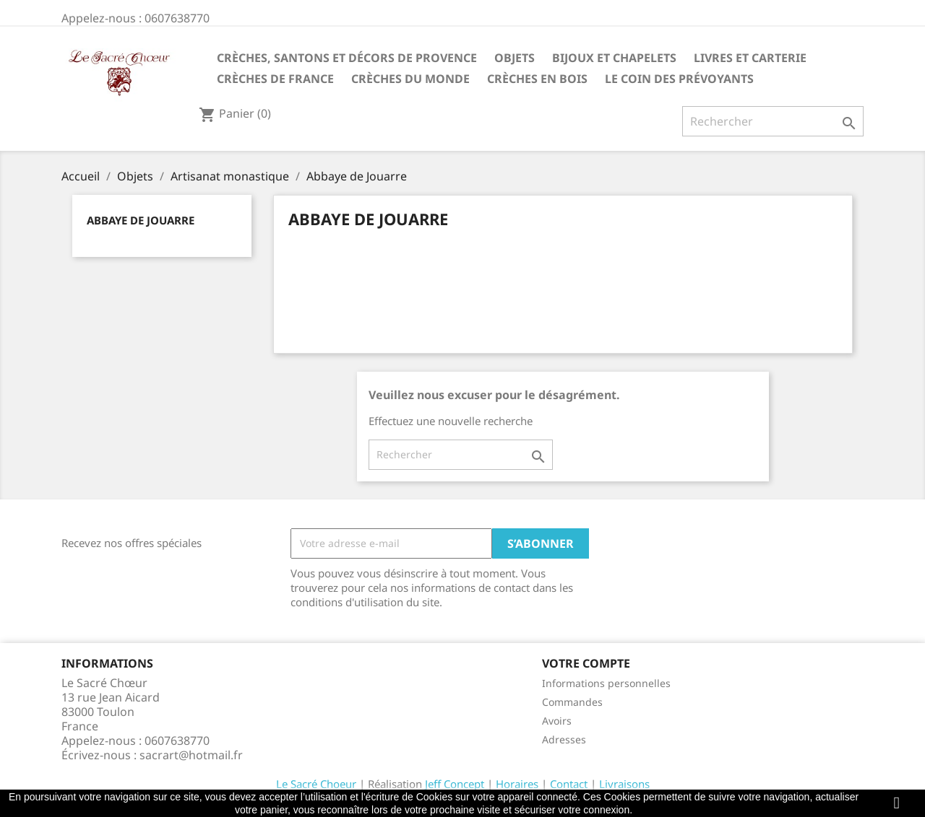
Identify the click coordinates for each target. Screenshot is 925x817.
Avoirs (557, 721)
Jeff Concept (454, 784)
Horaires (517, 784)
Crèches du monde (410, 79)
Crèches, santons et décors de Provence (347, 58)
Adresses (564, 739)
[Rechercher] (773, 121)
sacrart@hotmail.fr (191, 755)
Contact (569, 784)
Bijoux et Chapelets (614, 58)
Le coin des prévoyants (679, 79)
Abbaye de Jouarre (140, 220)
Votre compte (586, 663)
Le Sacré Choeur (316, 784)
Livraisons (624, 784)
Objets (514, 58)
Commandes (572, 702)
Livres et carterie (750, 58)
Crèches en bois (537, 79)
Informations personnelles (606, 683)
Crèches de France (275, 79)
